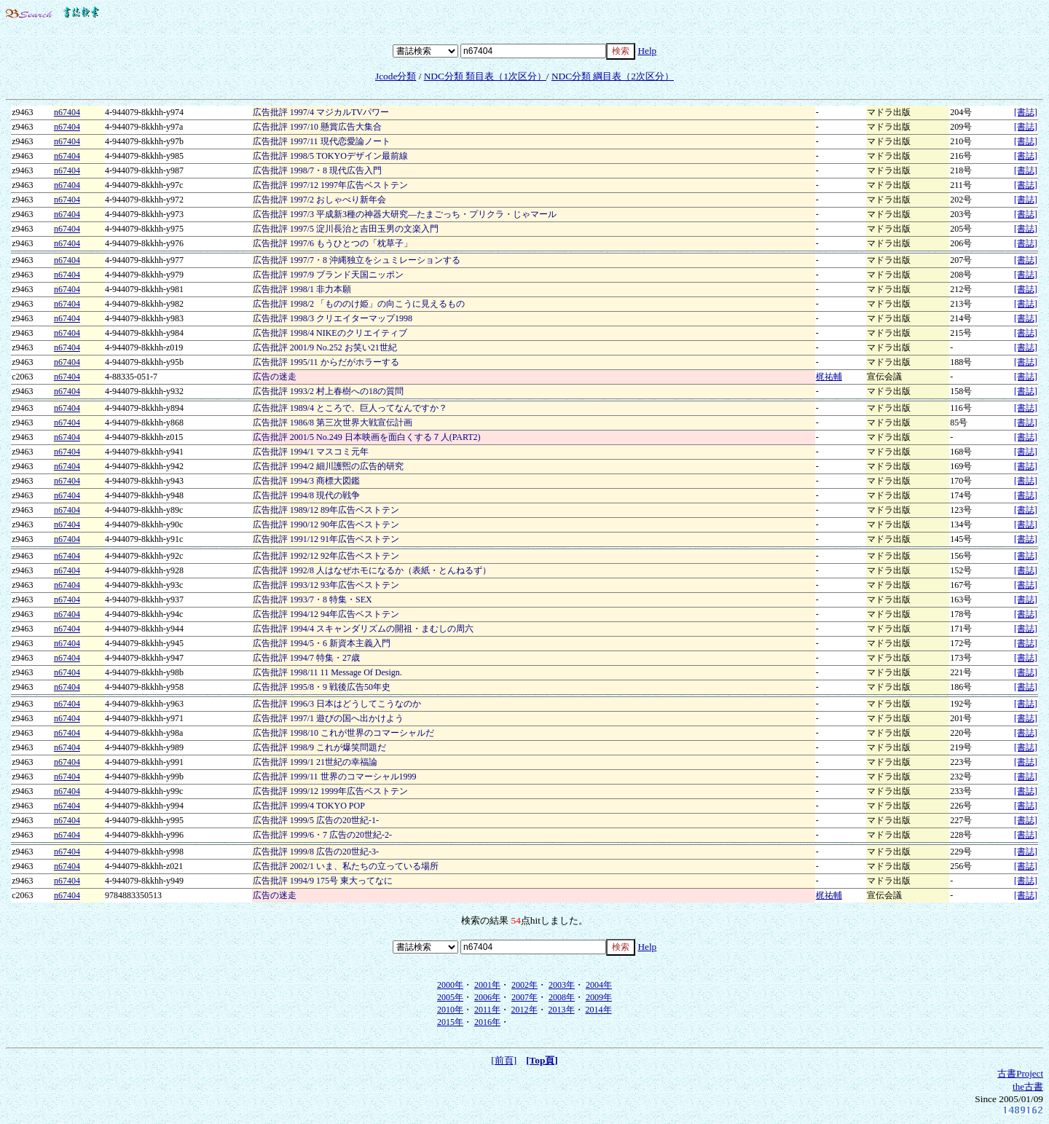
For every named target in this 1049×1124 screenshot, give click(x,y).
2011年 (487, 1010)
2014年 (599, 1010)
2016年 (487, 1022)
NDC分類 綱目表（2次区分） (612, 76)
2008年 (562, 997)
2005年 (450, 997)
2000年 (450, 985)
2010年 (450, 1010)
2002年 (524, 985)
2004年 (599, 985)
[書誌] (1025, 112)
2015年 (450, 1022)
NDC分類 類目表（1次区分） (485, 76)
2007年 (524, 997)
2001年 (487, 985)
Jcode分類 (395, 76)
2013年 (562, 1010)
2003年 (562, 985)
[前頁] (503, 1060)
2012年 (524, 1010)
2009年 (599, 997)
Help (646, 50)
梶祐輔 (829, 377)
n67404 (67, 112)
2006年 (487, 997)
